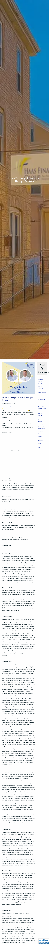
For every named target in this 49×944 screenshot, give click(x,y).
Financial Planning (7, 406)
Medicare (40, 440)
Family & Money (42, 411)
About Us (40, 376)
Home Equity (41, 424)
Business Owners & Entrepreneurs (41, 388)
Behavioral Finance (15, 406)
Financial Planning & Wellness (40, 419)
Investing (40, 431)
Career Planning (42, 392)
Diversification (41, 399)
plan (39, 447)
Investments (41, 433)
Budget (40, 383)
